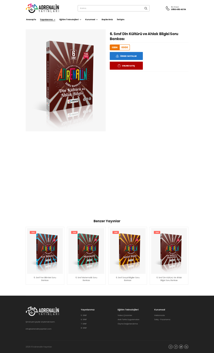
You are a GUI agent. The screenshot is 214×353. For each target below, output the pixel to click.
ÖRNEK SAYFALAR (128, 56)
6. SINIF (84, 319)
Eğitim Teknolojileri (69, 19)
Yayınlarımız (46, 19)
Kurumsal (90, 19)
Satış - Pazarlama (162, 319)
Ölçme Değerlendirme (128, 324)
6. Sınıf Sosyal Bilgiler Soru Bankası (128, 279)
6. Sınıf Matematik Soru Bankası (86, 279)
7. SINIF (84, 324)
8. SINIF (84, 328)
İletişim (120, 19)
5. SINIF (84, 315)
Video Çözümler (125, 315)
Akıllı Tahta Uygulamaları (128, 319)
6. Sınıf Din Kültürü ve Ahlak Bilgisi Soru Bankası (169, 279)
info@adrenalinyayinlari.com (38, 329)
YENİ (33, 232)
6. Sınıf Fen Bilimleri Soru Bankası (45, 279)
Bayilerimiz (107, 19)
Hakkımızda (159, 315)
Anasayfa (31, 19)
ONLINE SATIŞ (128, 65)
